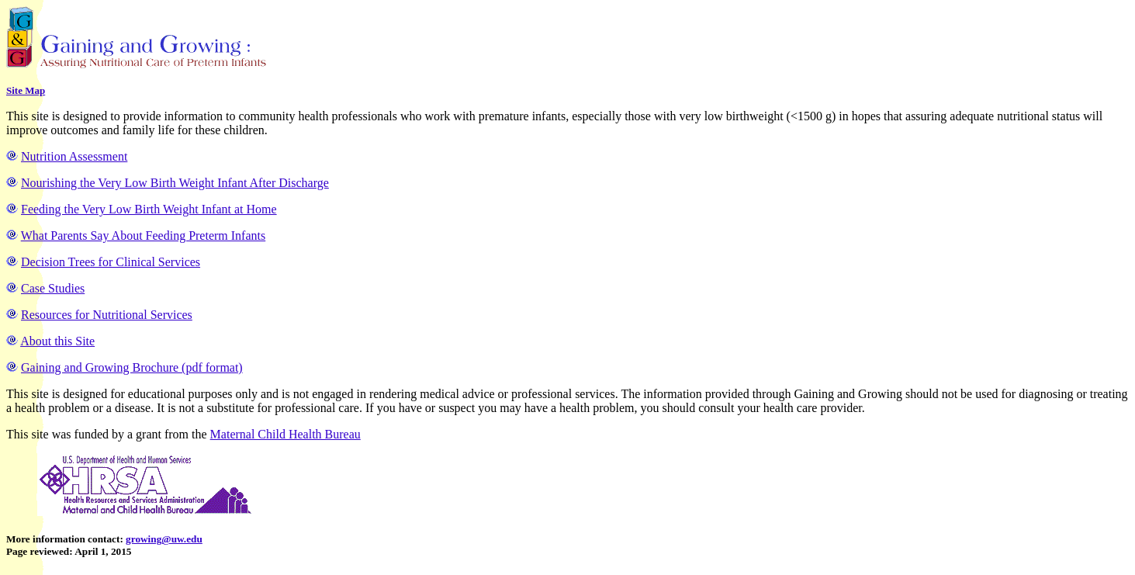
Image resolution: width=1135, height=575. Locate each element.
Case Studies (53, 288)
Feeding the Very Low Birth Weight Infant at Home (149, 209)
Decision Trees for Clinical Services (110, 261)
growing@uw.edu (164, 539)
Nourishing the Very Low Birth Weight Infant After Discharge (175, 182)
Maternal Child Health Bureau (285, 434)
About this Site (57, 341)
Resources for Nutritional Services (106, 314)
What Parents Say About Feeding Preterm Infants (143, 235)
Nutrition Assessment (74, 156)
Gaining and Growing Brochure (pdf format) (132, 367)
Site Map (25, 90)
